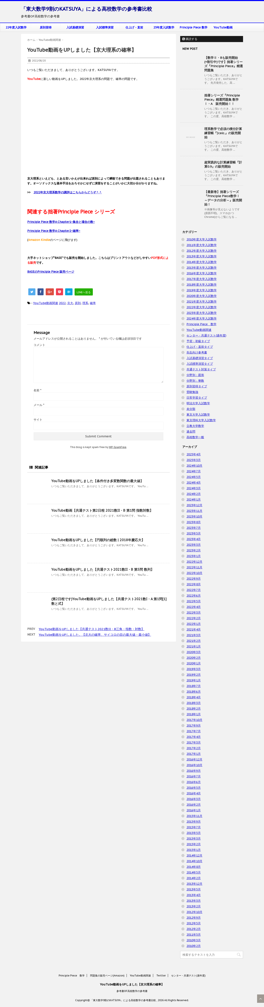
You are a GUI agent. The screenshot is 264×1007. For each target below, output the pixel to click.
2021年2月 (193, 641)
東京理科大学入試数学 (201, 420)
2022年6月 (193, 595)
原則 (78, 303)
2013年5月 (193, 889)
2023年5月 (193, 533)
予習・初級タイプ (198, 341)
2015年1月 (193, 850)
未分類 (190, 409)
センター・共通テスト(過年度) (206, 335)
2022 (62, 303)
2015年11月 (194, 816)
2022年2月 (193, 618)
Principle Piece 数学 (193, 27)
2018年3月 (193, 703)
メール (39, 405)
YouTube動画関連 (45, 303)
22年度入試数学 (16, 27)
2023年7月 (193, 528)
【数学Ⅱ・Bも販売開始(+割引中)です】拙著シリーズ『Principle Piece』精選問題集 (223, 64)
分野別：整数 (195, 381)
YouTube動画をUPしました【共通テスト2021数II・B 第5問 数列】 (102, 569)
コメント (39, 345)
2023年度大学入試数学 (201, 313)
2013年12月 (194, 884)
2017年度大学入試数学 (201, 279)
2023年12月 (194, 505)
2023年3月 (193, 545)
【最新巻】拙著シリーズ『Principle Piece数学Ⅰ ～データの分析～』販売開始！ (223, 198)
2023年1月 (193, 556)
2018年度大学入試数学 (201, 284)
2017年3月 (193, 742)
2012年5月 (193, 923)
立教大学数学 (195, 426)
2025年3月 (193, 460)
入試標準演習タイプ (199, 364)
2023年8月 (193, 522)
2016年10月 (194, 765)
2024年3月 (193, 488)
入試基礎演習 (75, 27)
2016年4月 (193, 793)
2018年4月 (193, 697)
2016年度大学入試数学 (201, 273)
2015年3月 (193, 838)
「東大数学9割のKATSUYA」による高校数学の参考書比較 (86, 9)
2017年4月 (193, 737)
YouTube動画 (223, 27)
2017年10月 (194, 720)
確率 (93, 303)
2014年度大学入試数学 (201, 262)
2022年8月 (193, 584)
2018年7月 (193, 686)
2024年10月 (194, 466)
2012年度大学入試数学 (201, 251)
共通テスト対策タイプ (201, 369)
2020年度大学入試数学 (201, 296)
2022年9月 (193, 579)
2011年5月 (193, 934)
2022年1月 (193, 624)
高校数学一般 (195, 437)
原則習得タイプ (196, 386)
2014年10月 (194, 861)
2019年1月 (193, 680)
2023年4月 (193, 539)
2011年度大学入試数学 (201, 245)
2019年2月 (193, 675)
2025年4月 (193, 454)
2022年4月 (193, 607)
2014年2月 (193, 878)
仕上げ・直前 (134, 27)
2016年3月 (193, 799)
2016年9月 (193, 771)
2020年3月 (193, 652)
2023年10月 (194, 516)
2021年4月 (193, 629)
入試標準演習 (105, 27)
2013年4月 (193, 895)
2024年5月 (193, 477)
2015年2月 (193, 844)
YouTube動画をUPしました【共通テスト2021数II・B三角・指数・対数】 (91, 629)
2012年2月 (193, 929)
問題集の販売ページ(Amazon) (107, 975)
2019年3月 (193, 669)
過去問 (190, 431)
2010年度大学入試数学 (201, 239)
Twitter (161, 975)
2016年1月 (193, 810)
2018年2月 (193, 708)
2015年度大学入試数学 (201, 268)
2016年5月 (193, 788)
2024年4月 (193, 482)
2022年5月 (193, 601)
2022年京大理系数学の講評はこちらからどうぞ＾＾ (68, 192)
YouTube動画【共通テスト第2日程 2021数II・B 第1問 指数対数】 (102, 510)
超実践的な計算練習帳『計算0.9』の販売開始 (223, 164)
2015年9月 (193, 821)
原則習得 (46, 27)
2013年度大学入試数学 (201, 256)
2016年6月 (193, 782)
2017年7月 (193, 731)
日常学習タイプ (196, 397)
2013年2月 (193, 906)
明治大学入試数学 (198, 403)
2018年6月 (193, 692)
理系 (85, 303)
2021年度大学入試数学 (201, 301)
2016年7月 (193, 776)
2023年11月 (194, 511)
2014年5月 (193, 872)
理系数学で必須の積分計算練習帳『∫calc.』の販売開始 (223, 133)
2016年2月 (193, 805)
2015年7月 (193, 827)
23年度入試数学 (163, 27)
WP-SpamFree (117, 447)
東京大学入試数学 (198, 414)
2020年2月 (193, 658)
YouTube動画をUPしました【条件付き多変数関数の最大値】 (97, 481)
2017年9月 (193, 725)
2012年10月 (194, 912)
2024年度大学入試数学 (201, 318)
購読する (189, 39)
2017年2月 (193, 748)
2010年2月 (193, 946)
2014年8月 (193, 867)
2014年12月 (194, 855)
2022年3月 (193, 612)
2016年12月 (194, 759)
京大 (70, 303)
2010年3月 (193, 940)
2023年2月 (193, 550)
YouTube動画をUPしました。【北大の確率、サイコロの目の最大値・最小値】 (95, 635)
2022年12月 (194, 562)
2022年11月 (194, 567)
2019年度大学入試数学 (201, 290)
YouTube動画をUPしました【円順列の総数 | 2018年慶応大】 (98, 540)
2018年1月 (193, 714)
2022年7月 (193, 590)
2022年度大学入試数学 (201, 307)
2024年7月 (193, 471)
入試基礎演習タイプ (199, 358)
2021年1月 (193, 646)
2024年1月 (193, 499)
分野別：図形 (195, 375)
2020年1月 (193, 663)
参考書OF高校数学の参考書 (132, 991)
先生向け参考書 (196, 352)
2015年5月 (193, 833)
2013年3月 (193, 901)
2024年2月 (193, 494)
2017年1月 (193, 754)
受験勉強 (192, 392)
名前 (37, 390)
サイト (38, 419)
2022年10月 (194, 573)
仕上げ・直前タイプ (199, 347)
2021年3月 (193, 635)
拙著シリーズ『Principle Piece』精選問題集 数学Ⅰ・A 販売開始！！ (222, 99)
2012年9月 (193, 918)
